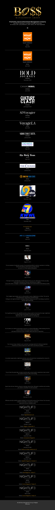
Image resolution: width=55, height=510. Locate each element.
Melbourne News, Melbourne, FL (29, 449)
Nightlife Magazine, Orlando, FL (29, 461)
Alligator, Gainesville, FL (29, 426)
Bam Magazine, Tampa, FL (29, 472)
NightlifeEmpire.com (29, 414)
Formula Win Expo (27, 226)
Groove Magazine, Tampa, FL (29, 484)
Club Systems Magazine (29, 438)
